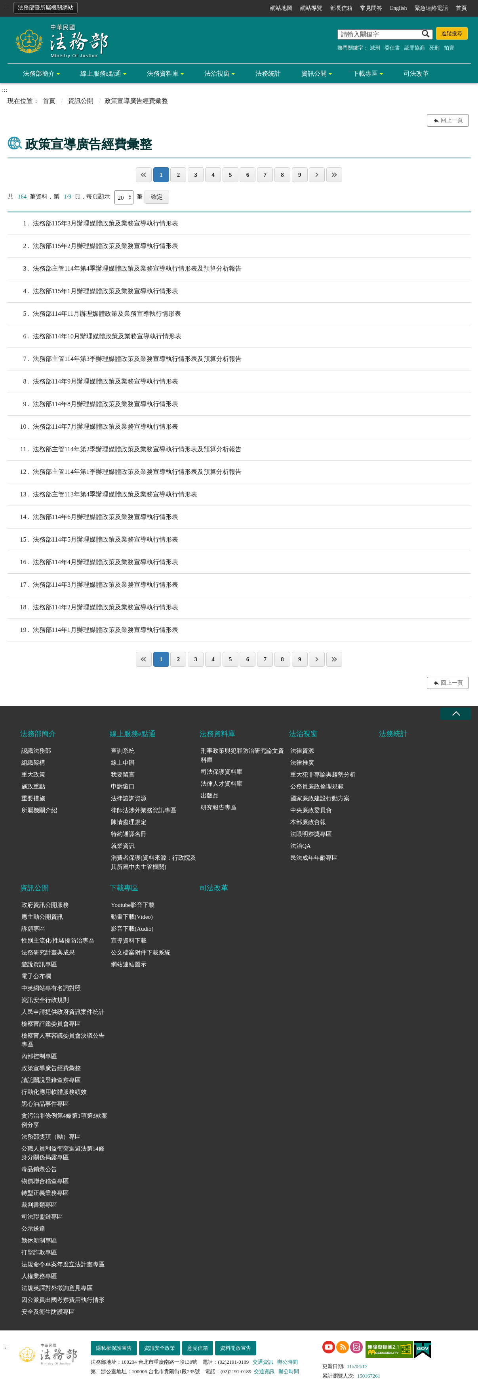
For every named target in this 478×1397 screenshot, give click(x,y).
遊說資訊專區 (39, 964)
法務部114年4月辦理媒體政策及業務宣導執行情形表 (93, 562)
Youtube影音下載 (132, 905)
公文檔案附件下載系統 (140, 952)
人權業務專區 (39, 1276)
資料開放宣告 (235, 1348)
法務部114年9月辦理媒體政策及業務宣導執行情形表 (93, 381)
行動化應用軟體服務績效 (54, 1092)
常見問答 (371, 8)
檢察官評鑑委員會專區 (51, 1024)
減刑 (375, 48)
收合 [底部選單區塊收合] (455, 714)
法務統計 (268, 73)
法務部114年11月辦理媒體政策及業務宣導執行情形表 (94, 314)
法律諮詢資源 (129, 798)
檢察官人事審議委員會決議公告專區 (63, 1040)
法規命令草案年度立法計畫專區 (63, 1264)
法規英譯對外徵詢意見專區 (57, 1288)
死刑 (434, 48)
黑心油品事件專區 (45, 1104)
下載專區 (365, 73)
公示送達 (33, 1228)
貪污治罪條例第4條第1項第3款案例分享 (64, 1120)
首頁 (461, 8)
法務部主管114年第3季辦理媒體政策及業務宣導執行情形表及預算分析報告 (125, 359)
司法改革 (416, 73)
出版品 (210, 795)
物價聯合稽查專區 (45, 1181)
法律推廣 (302, 763)
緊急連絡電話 (431, 8)
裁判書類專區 (39, 1205)
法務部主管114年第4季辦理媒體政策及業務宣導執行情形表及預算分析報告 (125, 268)
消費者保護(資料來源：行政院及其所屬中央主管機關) (153, 862)
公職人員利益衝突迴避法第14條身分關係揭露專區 (63, 1153)
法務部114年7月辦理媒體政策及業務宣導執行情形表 (93, 426)
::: (6, 6)
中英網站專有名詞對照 (51, 988)
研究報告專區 (218, 807)
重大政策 (33, 774)
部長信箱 (341, 8)
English (398, 8)
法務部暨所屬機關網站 (45, 8)
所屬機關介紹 (39, 810)
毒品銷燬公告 (39, 1169)
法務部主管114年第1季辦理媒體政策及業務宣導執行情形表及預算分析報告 (125, 472)
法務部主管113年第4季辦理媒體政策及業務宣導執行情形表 (102, 494)
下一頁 (317, 174)
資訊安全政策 (159, 1348)
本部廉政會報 (308, 822)
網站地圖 (281, 8)
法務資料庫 (163, 73)
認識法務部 (36, 751)
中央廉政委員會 (311, 810)
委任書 (392, 48)
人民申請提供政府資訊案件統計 (63, 1012)
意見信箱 (197, 1348)
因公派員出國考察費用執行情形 (63, 1300)
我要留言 (123, 774)
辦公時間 (287, 1362)
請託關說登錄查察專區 (51, 1080)
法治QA (300, 846)
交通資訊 (263, 1362)
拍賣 (449, 48)
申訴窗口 (123, 786)
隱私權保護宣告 (114, 1348)
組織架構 (33, 763)
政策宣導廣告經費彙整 (51, 1068)
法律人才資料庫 (221, 784)
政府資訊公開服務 (45, 905)
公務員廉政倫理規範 (317, 786)
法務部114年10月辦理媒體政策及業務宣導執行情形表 (94, 336)
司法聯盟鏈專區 (42, 1217)
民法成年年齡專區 (314, 858)
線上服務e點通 (100, 73)
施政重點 (33, 786)
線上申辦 (123, 763)
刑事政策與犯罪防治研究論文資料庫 (242, 755)
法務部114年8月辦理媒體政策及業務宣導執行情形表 (93, 404)
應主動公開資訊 (42, 917)
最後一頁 (334, 174)
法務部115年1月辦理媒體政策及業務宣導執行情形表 (93, 291)
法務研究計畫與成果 (48, 952)
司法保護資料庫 (221, 772)
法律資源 (302, 751)
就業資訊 (123, 846)
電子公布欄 (36, 976)
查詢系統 (123, 751)
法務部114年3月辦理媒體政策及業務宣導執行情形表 (93, 585)
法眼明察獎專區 (311, 834)
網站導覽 (311, 8)
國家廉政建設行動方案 (320, 798)
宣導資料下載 (129, 940)
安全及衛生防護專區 (48, 1312)
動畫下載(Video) (132, 917)
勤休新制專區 (39, 1240)
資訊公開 (314, 73)
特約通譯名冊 (129, 834)
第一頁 (144, 174)
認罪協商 (414, 48)
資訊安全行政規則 (45, 1000)
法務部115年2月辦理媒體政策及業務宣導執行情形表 (93, 246)
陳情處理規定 (129, 822)
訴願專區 (33, 929)
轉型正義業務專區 (45, 1193)
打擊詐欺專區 (39, 1252)
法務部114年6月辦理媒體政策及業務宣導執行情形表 (93, 517)
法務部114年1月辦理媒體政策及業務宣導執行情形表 (93, 630)
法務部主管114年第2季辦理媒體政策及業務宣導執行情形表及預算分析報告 (125, 449)
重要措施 (33, 798)
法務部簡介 (39, 73)
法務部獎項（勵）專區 (51, 1137)
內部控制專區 (39, 1056)
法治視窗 (217, 73)
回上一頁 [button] (452, 120)
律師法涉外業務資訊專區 (143, 810)
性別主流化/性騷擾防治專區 (57, 940)
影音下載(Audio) (132, 929)
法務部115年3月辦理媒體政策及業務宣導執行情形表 (93, 223)
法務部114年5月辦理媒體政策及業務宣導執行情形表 (93, 539)
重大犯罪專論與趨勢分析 (323, 774)
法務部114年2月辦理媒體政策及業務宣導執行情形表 (93, 607)
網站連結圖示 (129, 964)
